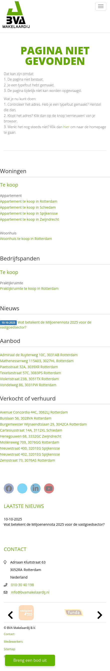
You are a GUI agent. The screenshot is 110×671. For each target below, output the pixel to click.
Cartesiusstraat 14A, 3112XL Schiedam (31, 430)
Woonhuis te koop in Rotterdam (26, 238)
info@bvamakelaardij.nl (30, 592)
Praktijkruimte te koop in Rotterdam (29, 288)
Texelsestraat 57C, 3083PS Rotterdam (30, 372)
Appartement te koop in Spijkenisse (29, 213)
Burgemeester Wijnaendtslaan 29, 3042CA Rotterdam (43, 424)
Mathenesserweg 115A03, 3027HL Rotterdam (37, 360)
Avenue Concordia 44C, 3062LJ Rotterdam (34, 412)
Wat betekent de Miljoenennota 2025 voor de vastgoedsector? (45, 325)
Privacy (9, 656)
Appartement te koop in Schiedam (28, 207)
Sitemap (9, 649)
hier (66, 126)
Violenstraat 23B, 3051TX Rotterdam (29, 378)
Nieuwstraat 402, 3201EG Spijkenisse (30, 454)
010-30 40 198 (22, 584)
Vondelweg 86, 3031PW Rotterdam (28, 384)
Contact (9, 634)
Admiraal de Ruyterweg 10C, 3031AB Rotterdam (39, 354)
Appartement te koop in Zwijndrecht (29, 219)
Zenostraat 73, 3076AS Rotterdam (27, 460)
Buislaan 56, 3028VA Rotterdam (25, 418)
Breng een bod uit (29, 660)
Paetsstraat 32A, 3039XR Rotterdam (29, 366)
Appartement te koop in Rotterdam (28, 201)
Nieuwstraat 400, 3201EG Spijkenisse (30, 448)
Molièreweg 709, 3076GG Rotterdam (29, 442)
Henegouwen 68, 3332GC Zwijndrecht (30, 436)
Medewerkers (13, 641)
